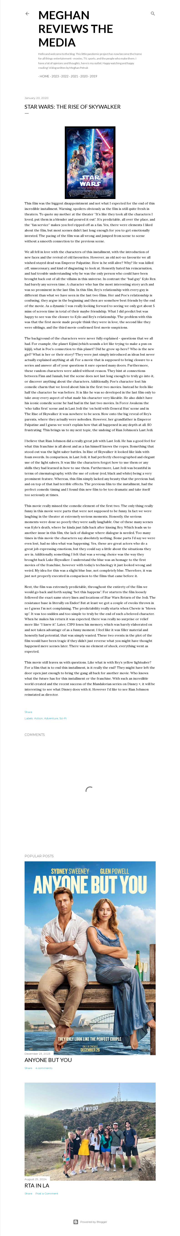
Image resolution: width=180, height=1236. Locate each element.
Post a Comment (46, 1193)
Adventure (51, 718)
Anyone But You (48, 1060)
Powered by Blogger (90, 1222)
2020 (82, 76)
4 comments (43, 1068)
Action (38, 718)
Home (43, 76)
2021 (72, 76)
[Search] (153, 12)
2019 (92, 76)
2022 (63, 76)
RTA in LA (37, 1185)
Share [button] (28, 712)
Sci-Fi (62, 718)
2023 (53, 76)
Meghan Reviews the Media (75, 28)
